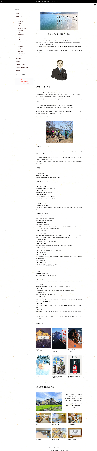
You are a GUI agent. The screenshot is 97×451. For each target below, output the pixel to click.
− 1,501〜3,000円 (21, 51)
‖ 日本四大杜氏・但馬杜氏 (21, 64)
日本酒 (17, 19)
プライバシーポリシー (41, 447)
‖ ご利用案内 (18, 58)
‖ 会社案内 (17, 61)
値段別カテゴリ (19, 46)
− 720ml (19, 39)
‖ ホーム (17, 13)
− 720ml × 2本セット (22, 44)
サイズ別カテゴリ (20, 37)
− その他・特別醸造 (21, 28)
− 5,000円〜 (20, 55)
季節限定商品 (21, 34)
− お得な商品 (20, 30)
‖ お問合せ (17, 70)
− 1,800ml (19, 41)
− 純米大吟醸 (20, 21)
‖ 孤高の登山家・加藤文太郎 (21, 67)
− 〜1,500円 (20, 49)
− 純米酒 (19, 23)
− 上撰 (18, 25)
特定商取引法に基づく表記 (53, 447)
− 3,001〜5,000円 (21, 53)
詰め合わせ (20, 32)
